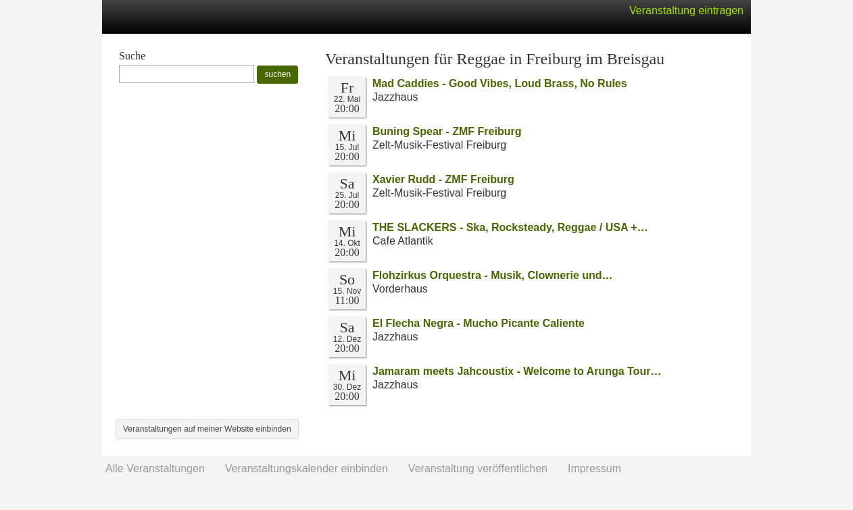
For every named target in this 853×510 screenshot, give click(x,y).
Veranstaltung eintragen (686, 10)
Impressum (594, 468)
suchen (277, 74)
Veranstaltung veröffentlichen (477, 468)
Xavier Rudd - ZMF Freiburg (443, 179)
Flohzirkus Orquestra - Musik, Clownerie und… (492, 275)
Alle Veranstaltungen (155, 468)
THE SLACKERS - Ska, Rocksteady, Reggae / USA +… (510, 227)
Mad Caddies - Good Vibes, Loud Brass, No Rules (499, 83)
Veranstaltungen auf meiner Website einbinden (207, 429)
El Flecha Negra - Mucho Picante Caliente (478, 323)
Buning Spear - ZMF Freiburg (446, 131)
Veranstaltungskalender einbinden (306, 468)
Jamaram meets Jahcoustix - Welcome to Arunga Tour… (516, 371)
